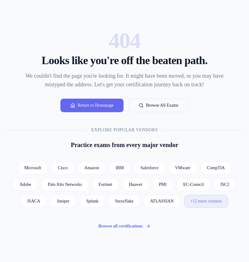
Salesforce (149, 168)
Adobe (25, 184)
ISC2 (224, 184)
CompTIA (216, 168)
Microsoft (32, 168)
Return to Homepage (92, 105)
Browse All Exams (158, 105)
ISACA (33, 201)
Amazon (91, 168)
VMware (182, 168)
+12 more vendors (206, 201)
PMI (163, 184)
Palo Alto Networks (65, 184)
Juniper (63, 201)
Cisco (63, 168)
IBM (120, 168)
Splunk (92, 201)
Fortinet (105, 184)
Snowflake (124, 201)
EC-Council (193, 184)
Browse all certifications (124, 226)
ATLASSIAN (161, 201)
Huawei (135, 184)
